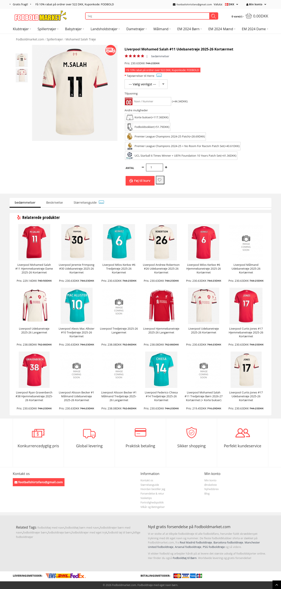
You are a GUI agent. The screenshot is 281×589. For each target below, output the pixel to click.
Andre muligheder (136, 110)
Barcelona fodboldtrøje (228, 542)
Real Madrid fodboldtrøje (196, 542)
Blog (207, 493)
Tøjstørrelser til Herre (144, 76)
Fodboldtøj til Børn (185, 558)
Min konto (254, 4)
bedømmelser (160, 56)
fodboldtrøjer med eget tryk (89, 532)
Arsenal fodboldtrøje (188, 547)
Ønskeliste (210, 485)
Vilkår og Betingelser (152, 507)
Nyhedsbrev (211, 489)
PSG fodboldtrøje (214, 547)
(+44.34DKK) (180, 101)
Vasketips (146, 498)
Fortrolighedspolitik (152, 502)
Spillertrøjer (55, 39)
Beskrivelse (54, 202)
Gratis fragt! (20, 4)
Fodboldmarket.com (30, 39)
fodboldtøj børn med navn (82, 527)
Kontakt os (146, 480)
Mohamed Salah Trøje (81, 39)
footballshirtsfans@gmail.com (192, 4)
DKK (231, 4)
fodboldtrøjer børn (35, 532)
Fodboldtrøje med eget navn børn (158, 585)
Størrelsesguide (89, 202)
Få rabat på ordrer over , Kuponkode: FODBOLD (75, 4)
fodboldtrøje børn (59, 532)
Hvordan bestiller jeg (152, 489)
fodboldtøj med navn (51, 527)
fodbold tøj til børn (120, 532)
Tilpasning (131, 93)
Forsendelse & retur (152, 493)
